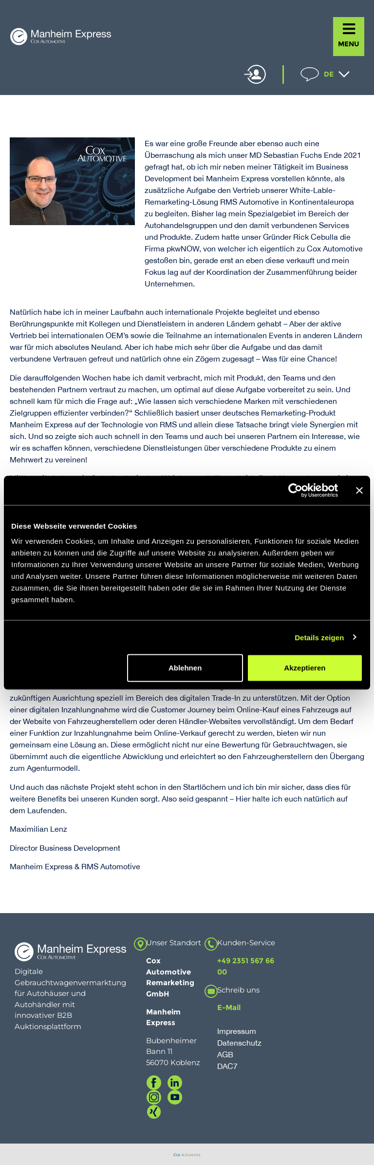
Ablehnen (185, 668)
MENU (348, 43)
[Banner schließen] (359, 490)
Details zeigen (319, 637)
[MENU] (349, 29)
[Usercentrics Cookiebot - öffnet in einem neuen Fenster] (295, 490)
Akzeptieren (304, 668)
